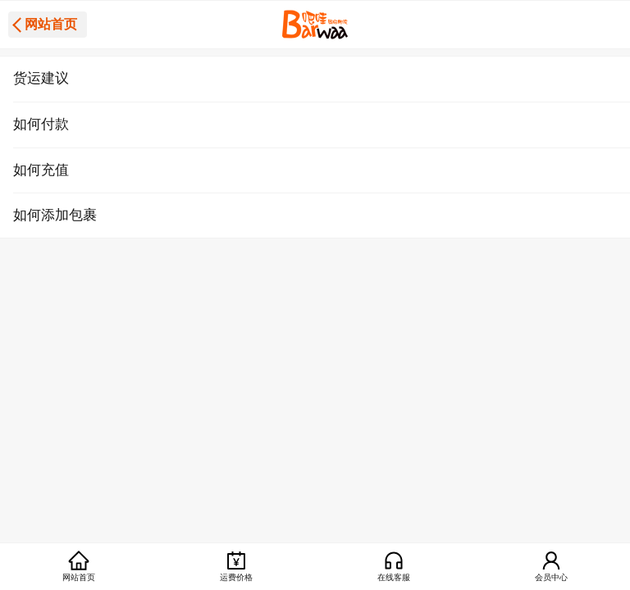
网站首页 (51, 24)
